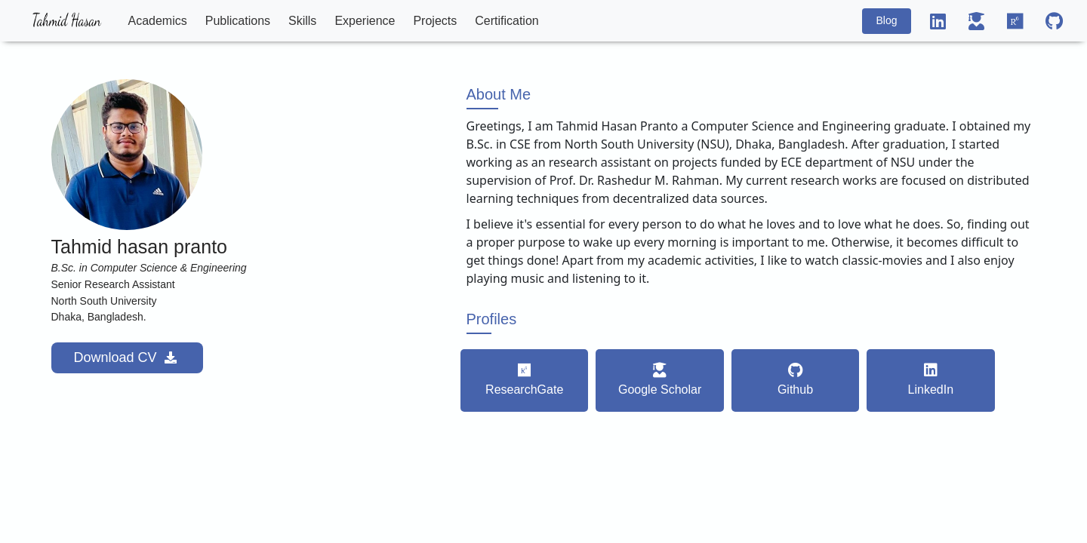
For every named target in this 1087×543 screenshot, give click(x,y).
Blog (886, 20)
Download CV (127, 357)
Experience (364, 20)
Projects (435, 20)
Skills (302, 20)
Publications (237, 20)
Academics (157, 20)
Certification (506, 20)
